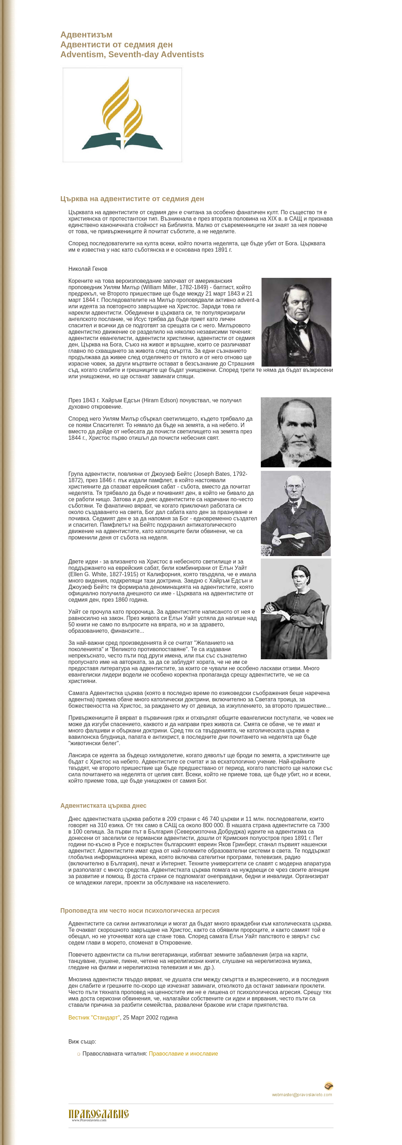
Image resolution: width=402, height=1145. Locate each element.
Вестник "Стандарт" (94, 1018)
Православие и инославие (183, 1054)
